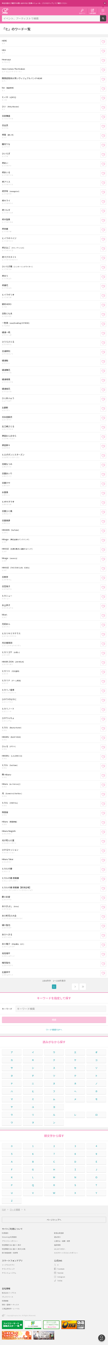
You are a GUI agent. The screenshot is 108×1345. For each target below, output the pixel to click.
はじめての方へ (59, 1249)
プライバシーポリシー (10, 1241)
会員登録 (92, 13)
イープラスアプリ (8, 1265)
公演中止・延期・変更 (62, 1241)
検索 (54, 1019)
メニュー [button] (103, 13)
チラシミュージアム (9, 1273)
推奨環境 (57, 1245)
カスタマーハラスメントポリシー (66, 1253)
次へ (75, 986)
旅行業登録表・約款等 (10, 1253)
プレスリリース (7, 1297)
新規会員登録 (59, 1233)
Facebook (60, 1269)
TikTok (59, 1280)
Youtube (60, 1273)
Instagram (61, 1277)
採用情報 (5, 1301)
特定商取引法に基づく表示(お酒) (13, 1249)
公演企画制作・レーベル (10, 1308)
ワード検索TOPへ (54, 1029)
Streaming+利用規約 (9, 1237)
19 (83, 986)
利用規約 (5, 1233)
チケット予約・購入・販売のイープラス (5, 11)
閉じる (105, 3)
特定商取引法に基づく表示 (11, 1245)
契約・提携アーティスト (10, 1304)
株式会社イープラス (9, 1293)
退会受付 (57, 1237)
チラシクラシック (8, 1269)
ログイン (82, 13)
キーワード (7, 1008)
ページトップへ (54, 1219)
